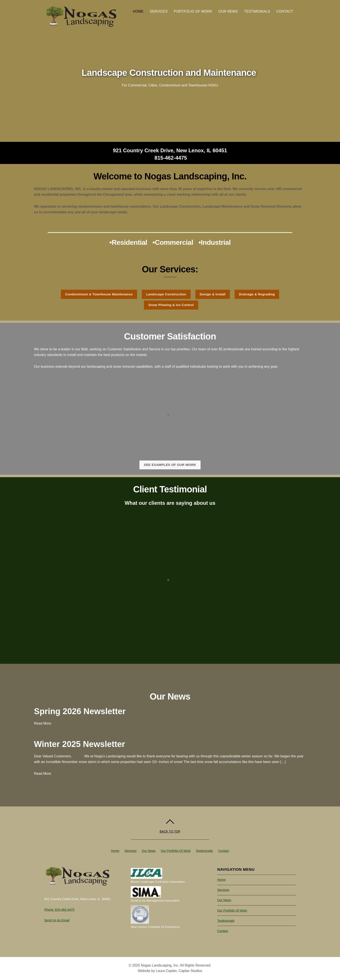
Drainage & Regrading (257, 294)
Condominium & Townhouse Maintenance (99, 294)
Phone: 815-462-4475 (59, 909)
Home (138, 11)
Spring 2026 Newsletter (80, 711)
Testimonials (257, 11)
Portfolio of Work (193, 11)
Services (159, 11)
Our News (228, 11)
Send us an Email (56, 920)
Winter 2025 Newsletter (79, 744)
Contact (284, 11)
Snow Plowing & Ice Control (171, 305)
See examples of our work (170, 465)
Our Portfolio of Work (176, 851)
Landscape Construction (166, 294)
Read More (42, 723)
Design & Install (213, 294)
